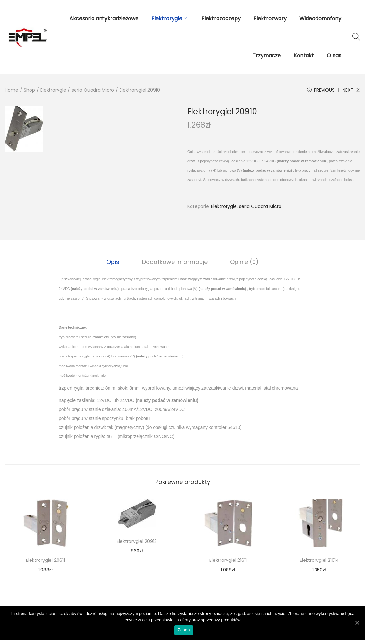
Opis (115, 261)
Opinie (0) (242, 261)
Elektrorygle (53, 90)
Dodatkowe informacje (175, 261)
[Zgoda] (357, 623)
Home (11, 90)
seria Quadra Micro (93, 90)
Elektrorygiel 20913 (137, 541)
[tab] (115, 261)
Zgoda (184, 630)
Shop (29, 90)
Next (351, 90)
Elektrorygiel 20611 (45, 560)
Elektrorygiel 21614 (319, 560)
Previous (320, 90)
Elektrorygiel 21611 (228, 560)
